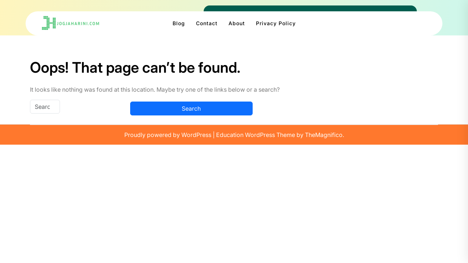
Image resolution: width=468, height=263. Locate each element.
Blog (179, 23)
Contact (207, 23)
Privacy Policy (276, 23)
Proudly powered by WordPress (168, 134)
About (237, 23)
